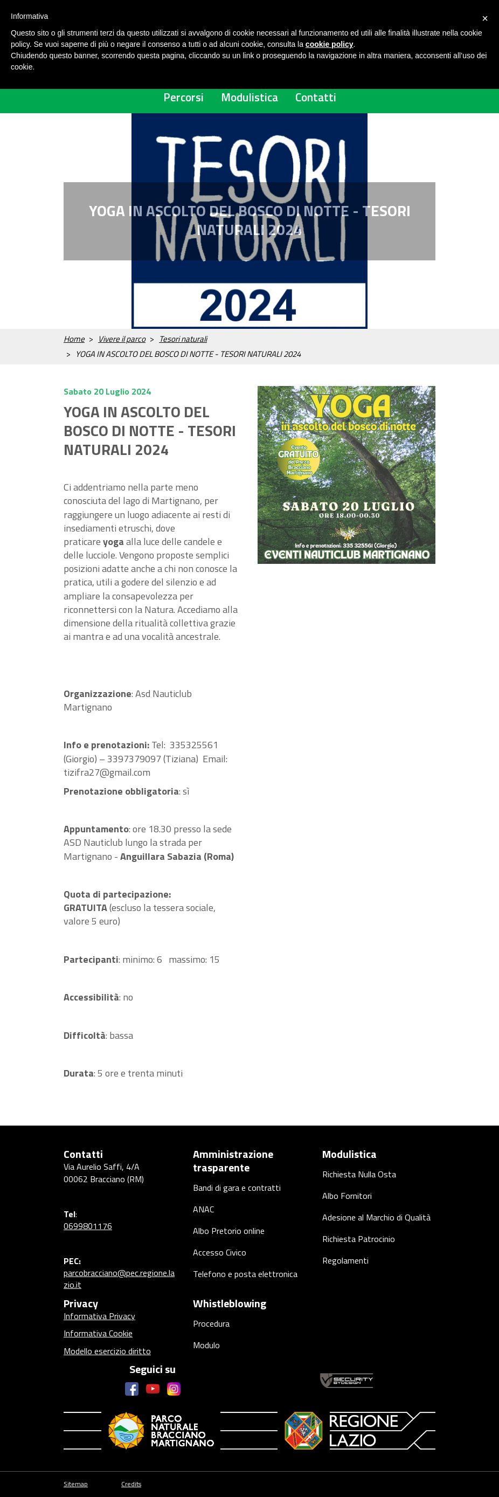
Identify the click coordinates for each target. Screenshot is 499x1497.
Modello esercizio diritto (107, 1350)
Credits (131, 1484)
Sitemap (76, 1484)
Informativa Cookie (98, 1333)
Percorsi (183, 97)
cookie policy (330, 44)
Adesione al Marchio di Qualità (376, 1217)
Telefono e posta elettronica (245, 1273)
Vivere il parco (121, 339)
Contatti (315, 97)
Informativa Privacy (99, 1315)
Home (74, 339)
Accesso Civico (219, 1252)
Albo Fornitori (347, 1195)
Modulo (206, 1345)
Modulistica (249, 97)
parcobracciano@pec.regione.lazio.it (119, 1278)
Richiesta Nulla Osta (359, 1174)
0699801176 (88, 1225)
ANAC (203, 1209)
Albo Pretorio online (229, 1230)
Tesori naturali (183, 339)
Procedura (211, 1323)
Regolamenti (345, 1260)
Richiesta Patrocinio (358, 1238)
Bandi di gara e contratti (237, 1187)
